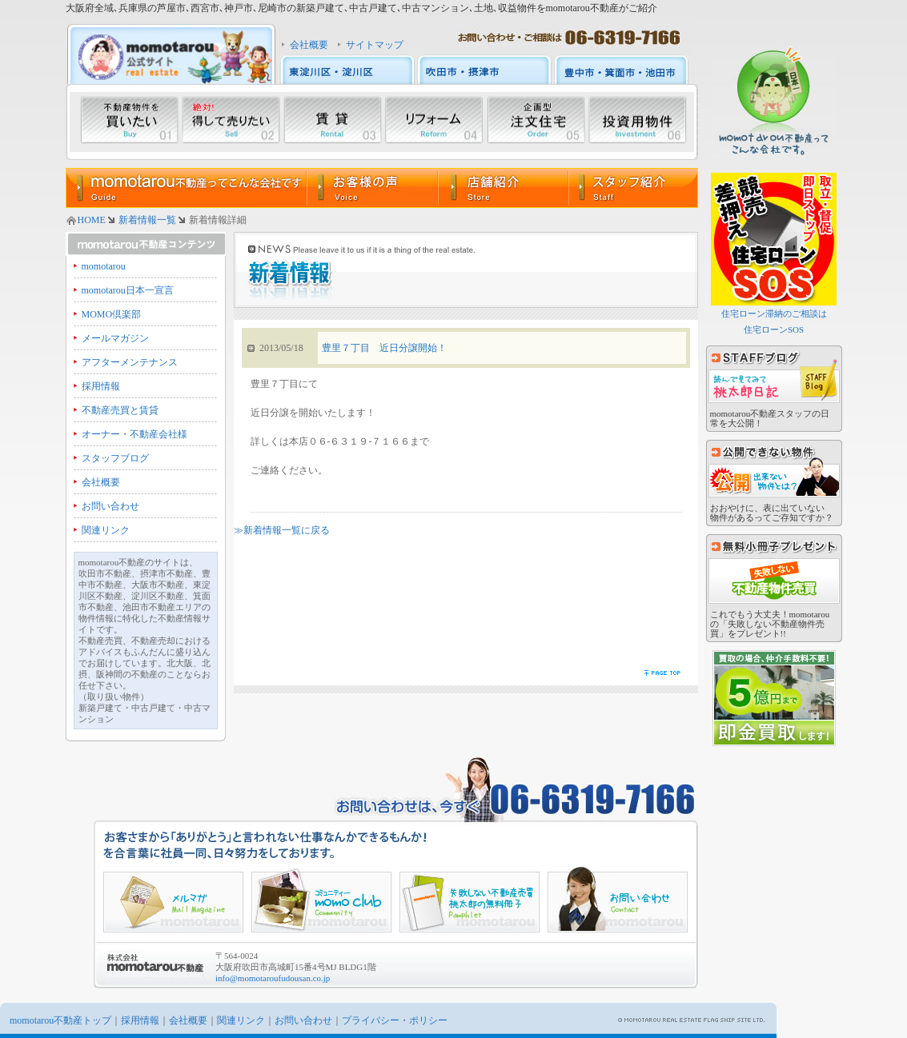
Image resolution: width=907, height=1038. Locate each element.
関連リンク (106, 530)
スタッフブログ (115, 458)
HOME (92, 220)
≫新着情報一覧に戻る (282, 530)
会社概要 (309, 44)
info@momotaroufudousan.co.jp (272, 978)
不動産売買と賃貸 (120, 410)
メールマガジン (115, 338)
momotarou (104, 266)
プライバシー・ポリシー (394, 1020)
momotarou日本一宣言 (128, 290)
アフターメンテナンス (130, 362)
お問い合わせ (110, 506)
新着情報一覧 (147, 220)
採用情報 (101, 386)
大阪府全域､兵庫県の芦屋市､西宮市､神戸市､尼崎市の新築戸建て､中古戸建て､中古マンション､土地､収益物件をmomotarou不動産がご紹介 (361, 8)
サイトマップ (374, 44)
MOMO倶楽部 (112, 314)
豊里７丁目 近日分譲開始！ (384, 347)
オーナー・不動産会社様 (134, 434)
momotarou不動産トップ (60, 1020)
